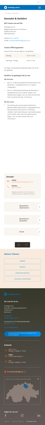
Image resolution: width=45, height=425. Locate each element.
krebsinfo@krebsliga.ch (16, 356)
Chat (10, 361)
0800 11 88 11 (12, 349)
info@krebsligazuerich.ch (11, 318)
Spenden (22, 267)
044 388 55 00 (8, 316)
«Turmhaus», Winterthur (12, 13)
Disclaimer (15, 327)
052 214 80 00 (14, 38)
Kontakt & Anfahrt (15, 18)
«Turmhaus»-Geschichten (22, 279)
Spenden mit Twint (9, 324)
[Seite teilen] (26, 244)
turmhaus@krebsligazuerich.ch (19, 40)
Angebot (22, 261)
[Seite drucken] (18, 244)
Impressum (7, 327)
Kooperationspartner (22, 273)
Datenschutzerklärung (17, 421)
